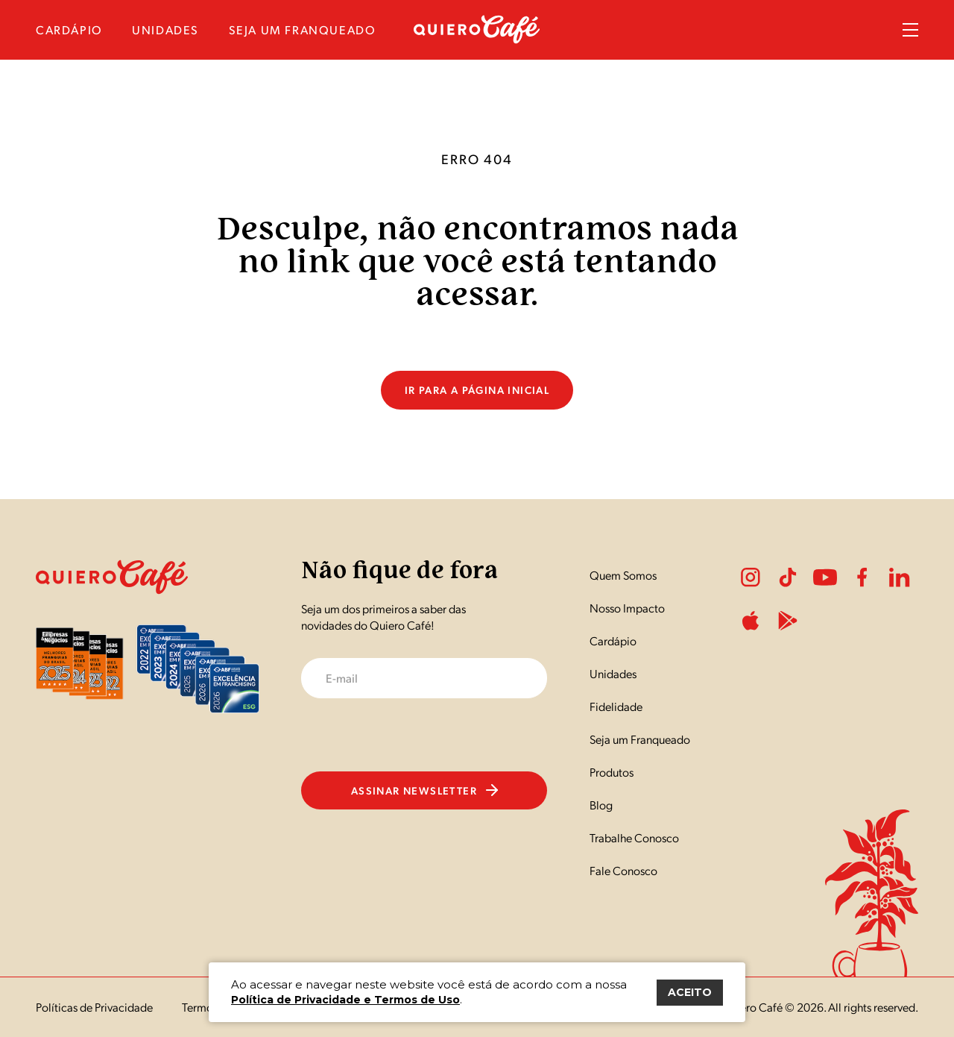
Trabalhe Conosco (634, 837)
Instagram (750, 577)
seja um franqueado (302, 29)
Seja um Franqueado (640, 739)
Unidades (613, 673)
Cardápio (613, 640)
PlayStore (788, 620)
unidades (165, 29)
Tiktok (788, 577)
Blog (601, 804)
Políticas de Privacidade (94, 1007)
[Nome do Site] (477, 39)
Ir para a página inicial (477, 389)
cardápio (69, 29)
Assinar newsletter (424, 790)
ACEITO (690, 992)
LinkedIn (900, 577)
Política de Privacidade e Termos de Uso (345, 999)
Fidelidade (616, 706)
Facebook (862, 577)
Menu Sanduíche (910, 30)
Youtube (825, 577)
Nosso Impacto (627, 607)
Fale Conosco (623, 870)
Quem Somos (623, 575)
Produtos (612, 772)
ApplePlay (750, 620)
